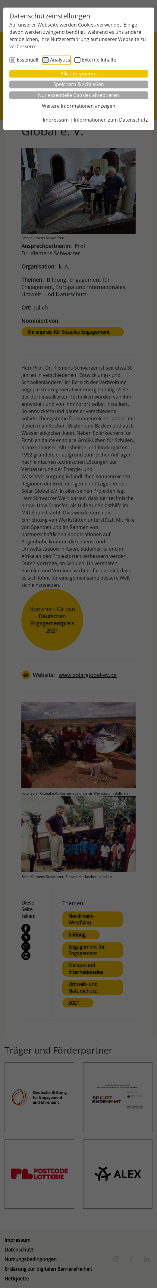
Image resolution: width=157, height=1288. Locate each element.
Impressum (56, 119)
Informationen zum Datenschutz (111, 119)
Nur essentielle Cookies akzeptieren (78, 95)
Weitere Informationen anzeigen (78, 106)
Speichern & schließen (78, 84)
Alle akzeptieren (79, 73)
